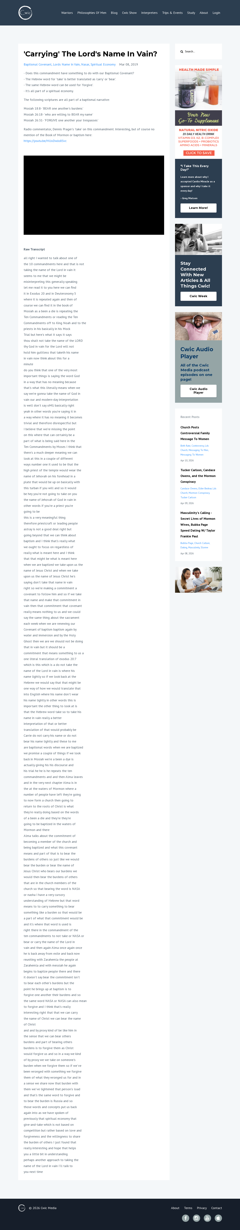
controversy (198, 445)
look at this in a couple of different (48, 458)
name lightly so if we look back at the (50, 676)
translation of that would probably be (50, 730)
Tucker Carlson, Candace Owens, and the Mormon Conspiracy (198, 476)
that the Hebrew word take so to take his (52, 712)
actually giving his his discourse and (49, 765)
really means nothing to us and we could (52, 612)
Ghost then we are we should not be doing (53, 641)
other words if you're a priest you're (48, 506)
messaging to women (192, 454)
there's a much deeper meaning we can (50, 452)
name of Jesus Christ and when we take (51, 570)
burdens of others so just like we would (51, 859)
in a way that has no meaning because (50, 382)
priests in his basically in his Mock (47, 329)
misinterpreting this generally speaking (50, 282)
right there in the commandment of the (51, 930)
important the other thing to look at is (50, 706)
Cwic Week (198, 296)
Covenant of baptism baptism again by (50, 629)
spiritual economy (103, 64)
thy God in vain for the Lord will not (49, 346)
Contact (216, 1208)
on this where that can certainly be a (49, 435)
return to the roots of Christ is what (49, 806)
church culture (202, 543)
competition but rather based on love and (53, 1130)
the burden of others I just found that (50, 1142)
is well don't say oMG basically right (49, 405)
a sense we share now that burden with (51, 1083)
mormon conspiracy (199, 492)
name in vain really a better (43, 718)
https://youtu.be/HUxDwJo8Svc (45, 141)
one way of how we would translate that (52, 688)
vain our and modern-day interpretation (51, 399)
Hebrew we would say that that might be (52, 682)
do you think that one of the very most (50, 370)
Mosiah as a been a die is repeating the (51, 311)
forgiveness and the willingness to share (52, 1136)
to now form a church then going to (48, 800)
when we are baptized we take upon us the (53, 564)
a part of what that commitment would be (53, 918)
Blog (114, 13)
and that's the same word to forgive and (52, 1095)
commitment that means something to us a (54, 653)
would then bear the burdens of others (51, 877)
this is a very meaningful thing (45, 517)
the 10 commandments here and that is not (54, 264)
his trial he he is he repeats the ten (48, 771)
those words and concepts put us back (50, 1107)
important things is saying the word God (52, 376)
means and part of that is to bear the (50, 853)
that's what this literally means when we (52, 388)
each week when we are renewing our (49, 623)
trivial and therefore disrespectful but (50, 423)
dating (184, 547)
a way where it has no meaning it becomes (53, 417)
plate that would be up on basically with (52, 482)
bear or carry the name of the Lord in (49, 942)
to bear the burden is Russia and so (48, 1101)
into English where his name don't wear (51, 694)
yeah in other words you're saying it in (50, 411)
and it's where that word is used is (47, 924)
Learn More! (198, 208)
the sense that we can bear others (47, 1036)
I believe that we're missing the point (49, 429)
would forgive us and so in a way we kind (52, 1054)
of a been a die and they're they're (47, 818)
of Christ (30, 1024)
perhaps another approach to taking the (51, 1160)
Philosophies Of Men (91, 13)
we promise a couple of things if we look (52, 753)
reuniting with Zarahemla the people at (51, 959)
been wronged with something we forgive (53, 1071)
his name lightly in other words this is (50, 700)
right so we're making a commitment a (50, 588)
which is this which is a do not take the (51, 665)
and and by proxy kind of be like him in (50, 1030)
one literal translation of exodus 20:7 (50, 659)
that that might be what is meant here (50, 558)
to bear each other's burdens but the (49, 983)
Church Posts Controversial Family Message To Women (195, 433)
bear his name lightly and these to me (50, 741)
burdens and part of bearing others (48, 1042)
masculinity (194, 547)
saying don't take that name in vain (48, 582)
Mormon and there (36, 830)
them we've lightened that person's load (52, 1089)
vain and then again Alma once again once (53, 948)
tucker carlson (188, 497)
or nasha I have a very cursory (44, 895)
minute (28, 364)
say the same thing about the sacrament (51, 617)
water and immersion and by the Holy (50, 635)
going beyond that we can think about (50, 535)
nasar (85, 64)
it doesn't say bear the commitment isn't (52, 977)
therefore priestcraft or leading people (51, 523)
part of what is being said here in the (49, 441)
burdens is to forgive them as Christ (49, 1048)
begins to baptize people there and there (52, 971)
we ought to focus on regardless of (48, 547)
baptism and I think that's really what (49, 541)
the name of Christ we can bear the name (52, 1018)
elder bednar (205, 488)
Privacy (202, 1208)
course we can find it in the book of (48, 305)
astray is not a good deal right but (48, 529)
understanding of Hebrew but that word (51, 900)
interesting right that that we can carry (51, 1012)
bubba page (187, 543)
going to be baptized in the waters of (50, 824)
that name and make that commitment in (52, 600)
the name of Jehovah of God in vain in (50, 500)
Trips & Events (172, 13)
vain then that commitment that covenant (53, 606)
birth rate (186, 445)
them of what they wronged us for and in (52, 1077)
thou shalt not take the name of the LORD (53, 340)
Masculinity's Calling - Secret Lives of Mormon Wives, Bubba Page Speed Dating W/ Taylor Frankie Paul (198, 524)
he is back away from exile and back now (52, 953)
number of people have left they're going (52, 794)
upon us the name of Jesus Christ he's (49, 576)
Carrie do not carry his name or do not (50, 735)
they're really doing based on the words (51, 812)
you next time (33, 1172)
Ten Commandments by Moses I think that (53, 447)
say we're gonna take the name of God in (52, 393)
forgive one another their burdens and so (52, 995)
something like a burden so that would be (53, 912)
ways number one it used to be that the (51, 464)
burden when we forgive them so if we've (52, 1065)
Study (191, 13)
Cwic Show (129, 13)
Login (216, 13)
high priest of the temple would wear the (52, 470)
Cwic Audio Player (198, 390)
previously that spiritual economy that (50, 1118)
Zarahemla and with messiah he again (50, 965)
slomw (204, 547)
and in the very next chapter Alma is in (50, 783)
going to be (32, 511)
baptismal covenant (37, 64)
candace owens (189, 488)
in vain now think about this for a (46, 358)
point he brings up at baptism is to (47, 989)
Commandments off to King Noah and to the (55, 323)
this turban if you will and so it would (50, 488)
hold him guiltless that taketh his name (51, 352)
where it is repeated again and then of (50, 299)
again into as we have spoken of (46, 1113)
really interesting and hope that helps (50, 1148)
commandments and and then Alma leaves (53, 777)
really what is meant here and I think (49, 553)
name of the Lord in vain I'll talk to (48, 1166)
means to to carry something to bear (49, 906)
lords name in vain (66, 64)
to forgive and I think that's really (47, 1007)
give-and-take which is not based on (49, 1124)
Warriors (67, 13)
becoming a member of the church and (50, 841)
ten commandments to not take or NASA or (54, 936)
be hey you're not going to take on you (50, 494)
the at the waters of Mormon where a (50, 789)
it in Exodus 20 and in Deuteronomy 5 (50, 293)
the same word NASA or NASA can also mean (55, 1001)
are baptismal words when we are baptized (53, 747)
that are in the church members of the (50, 883)
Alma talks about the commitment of (50, 836)
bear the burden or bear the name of (49, 865)
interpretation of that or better (45, 724)
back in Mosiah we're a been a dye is (49, 759)
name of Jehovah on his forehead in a (49, 476)
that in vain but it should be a (44, 647)
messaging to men (198, 450)
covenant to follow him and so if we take (53, 594)
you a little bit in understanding (46, 1154)
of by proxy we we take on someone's (50, 1060)
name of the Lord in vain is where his (49, 671)
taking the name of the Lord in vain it (50, 270)
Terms (188, 1208)
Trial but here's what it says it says (48, 334)
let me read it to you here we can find (50, 287)
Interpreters (149, 13)
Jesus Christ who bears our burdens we (50, 871)
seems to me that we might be (45, 276)
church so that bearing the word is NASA (52, 889)
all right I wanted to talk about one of (50, 258)
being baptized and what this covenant (50, 847)
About (204, 13)
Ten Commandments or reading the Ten (51, 317)
